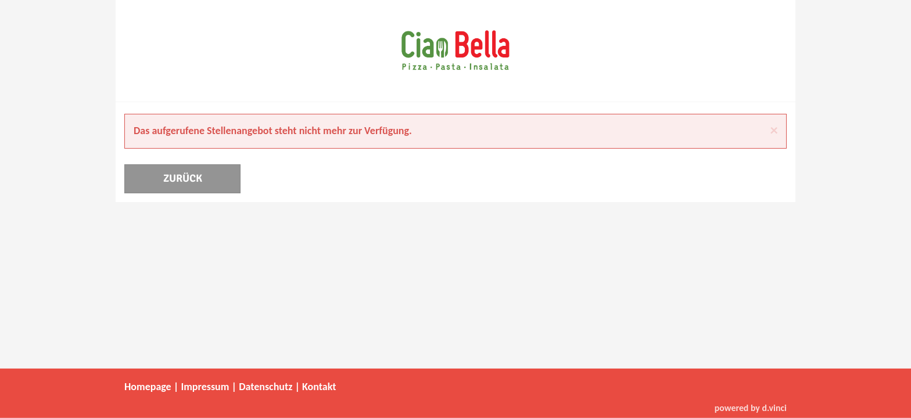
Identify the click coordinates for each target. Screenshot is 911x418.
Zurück (182, 178)
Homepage (147, 386)
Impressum (205, 386)
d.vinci (774, 407)
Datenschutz (265, 386)
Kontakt (319, 386)
